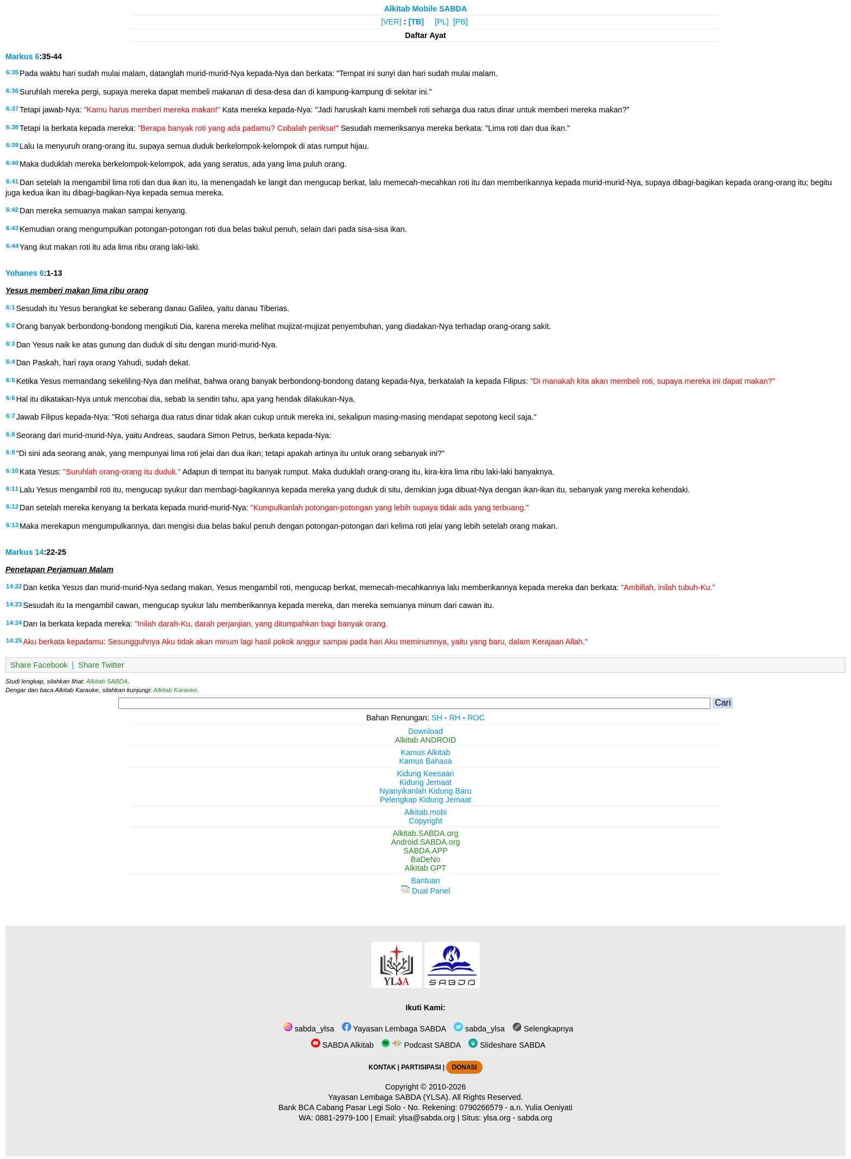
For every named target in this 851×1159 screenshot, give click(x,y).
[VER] (391, 21)
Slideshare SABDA (506, 1045)
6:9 (10, 452)
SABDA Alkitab (342, 1045)
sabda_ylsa (308, 1028)
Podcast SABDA (421, 1045)
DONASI (464, 1067)
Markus (19, 56)
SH (436, 717)
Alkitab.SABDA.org (426, 833)
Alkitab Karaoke (176, 690)
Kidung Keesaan (425, 773)
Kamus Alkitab (425, 752)
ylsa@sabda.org (426, 1117)
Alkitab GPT (426, 868)
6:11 (12, 488)
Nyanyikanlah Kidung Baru (425, 791)
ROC (476, 717)
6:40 (12, 163)
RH (455, 717)
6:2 (10, 325)
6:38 (12, 127)
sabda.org (535, 1117)
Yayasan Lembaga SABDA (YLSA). (389, 1097)
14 (39, 552)
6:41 (12, 181)
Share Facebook (39, 665)
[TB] (416, 21)
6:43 (12, 228)
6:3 (10, 343)
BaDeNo (425, 859)
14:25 (14, 640)
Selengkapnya (542, 1028)
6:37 (12, 108)
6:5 (10, 380)
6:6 (10, 398)
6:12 (12, 506)
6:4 (10, 361)
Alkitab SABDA (107, 681)
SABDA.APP (425, 850)
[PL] (442, 21)
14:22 (14, 586)
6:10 (12, 470)
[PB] (460, 21)
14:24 (14, 622)
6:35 (12, 72)
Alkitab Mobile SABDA (425, 8)
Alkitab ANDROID (425, 740)
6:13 (12, 525)
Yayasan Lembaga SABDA (394, 1028)
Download (425, 731)
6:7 (10, 416)
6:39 (12, 145)
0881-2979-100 (342, 1117)
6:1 (10, 307)
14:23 (14, 604)
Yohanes (21, 273)
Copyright (425, 820)
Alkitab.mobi (425, 812)
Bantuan (425, 880)
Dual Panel (425, 890)
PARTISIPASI (421, 1067)
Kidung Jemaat (425, 782)
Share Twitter (101, 665)
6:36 (12, 90)
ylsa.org (496, 1117)
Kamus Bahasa (425, 761)
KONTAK (382, 1067)
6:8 (10, 434)
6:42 (12, 209)
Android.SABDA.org (425, 842)
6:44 (12, 246)
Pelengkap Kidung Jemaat (425, 799)
